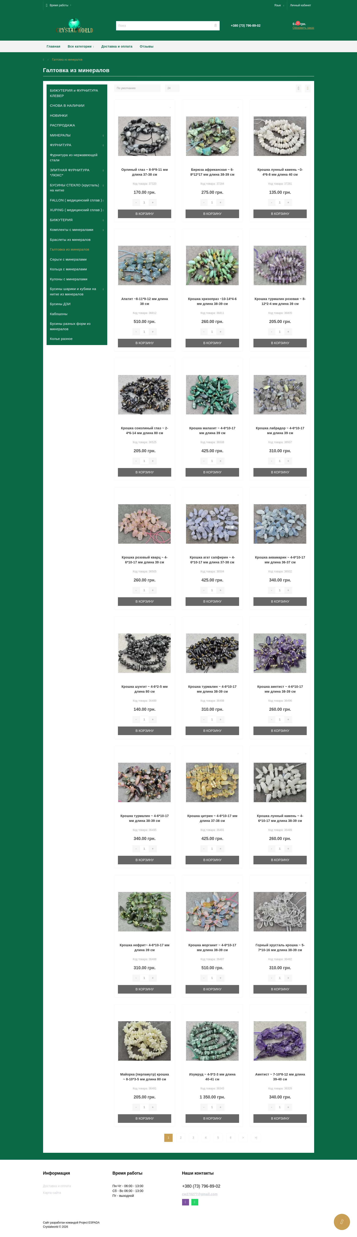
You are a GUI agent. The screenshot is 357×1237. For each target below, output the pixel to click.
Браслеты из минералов (70, 240)
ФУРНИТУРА (60, 145)
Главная (53, 46)
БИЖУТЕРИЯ (61, 220)
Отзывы (147, 46)
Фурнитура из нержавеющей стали (74, 157)
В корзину (145, 214)
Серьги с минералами (68, 259)
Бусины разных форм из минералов (70, 326)
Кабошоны (59, 314)
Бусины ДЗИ (60, 304)
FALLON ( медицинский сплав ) (76, 200)
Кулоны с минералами (69, 279)
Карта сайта (52, 1193)
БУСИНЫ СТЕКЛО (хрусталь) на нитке (74, 187)
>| (256, 1137)
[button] (58, 5)
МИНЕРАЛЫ (60, 135)
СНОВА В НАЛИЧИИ (67, 105)
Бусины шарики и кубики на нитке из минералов (73, 291)
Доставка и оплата (116, 46)
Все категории (81, 46)
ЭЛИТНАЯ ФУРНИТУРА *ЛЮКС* (70, 172)
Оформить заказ (303, 27)
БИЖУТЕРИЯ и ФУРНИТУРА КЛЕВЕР (74, 93)
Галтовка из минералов (69, 249)
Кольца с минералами (68, 269)
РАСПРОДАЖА (62, 125)
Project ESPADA (89, 1222)
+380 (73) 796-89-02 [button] (201, 1186)
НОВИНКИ (59, 115)
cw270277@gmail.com (200, 1194)
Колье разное (61, 339)
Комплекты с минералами (71, 230)
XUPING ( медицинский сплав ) (76, 210)
